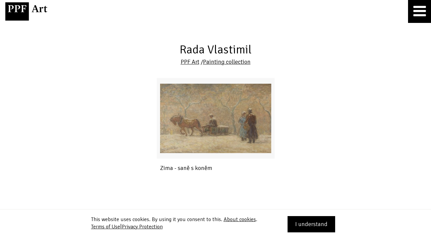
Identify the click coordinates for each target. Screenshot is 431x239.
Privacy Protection (142, 226)
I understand (311, 224)
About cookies (240, 219)
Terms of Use (105, 226)
